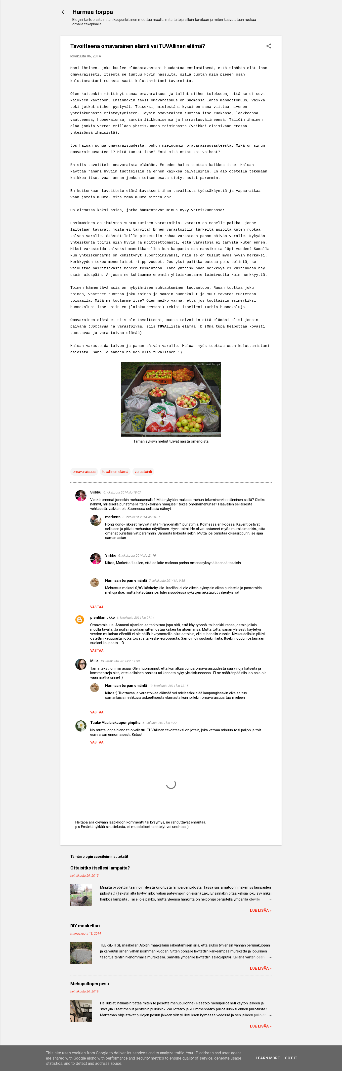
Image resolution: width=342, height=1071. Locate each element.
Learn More (268, 1058)
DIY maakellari (85, 925)
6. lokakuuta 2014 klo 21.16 (137, 555)
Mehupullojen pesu (89, 983)
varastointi (143, 471)
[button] (269, 46)
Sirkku (95, 492)
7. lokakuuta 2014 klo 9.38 (167, 580)
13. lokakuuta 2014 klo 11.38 (120, 661)
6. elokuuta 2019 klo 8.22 (159, 723)
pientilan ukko (102, 617)
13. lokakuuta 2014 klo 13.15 (168, 686)
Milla (94, 661)
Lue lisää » (261, 910)
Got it (291, 1058)
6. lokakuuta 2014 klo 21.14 (135, 617)
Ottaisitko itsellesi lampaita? (100, 867)
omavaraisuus (84, 471)
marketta (113, 517)
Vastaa (96, 607)
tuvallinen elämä (115, 471)
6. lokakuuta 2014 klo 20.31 (141, 517)
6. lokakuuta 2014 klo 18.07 (122, 492)
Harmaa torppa (92, 11)
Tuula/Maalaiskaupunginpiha (115, 722)
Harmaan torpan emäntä (126, 580)
